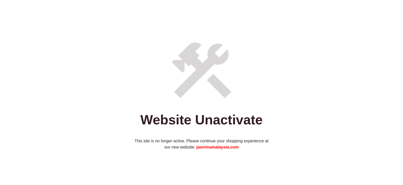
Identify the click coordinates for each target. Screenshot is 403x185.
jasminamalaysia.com (217, 147)
